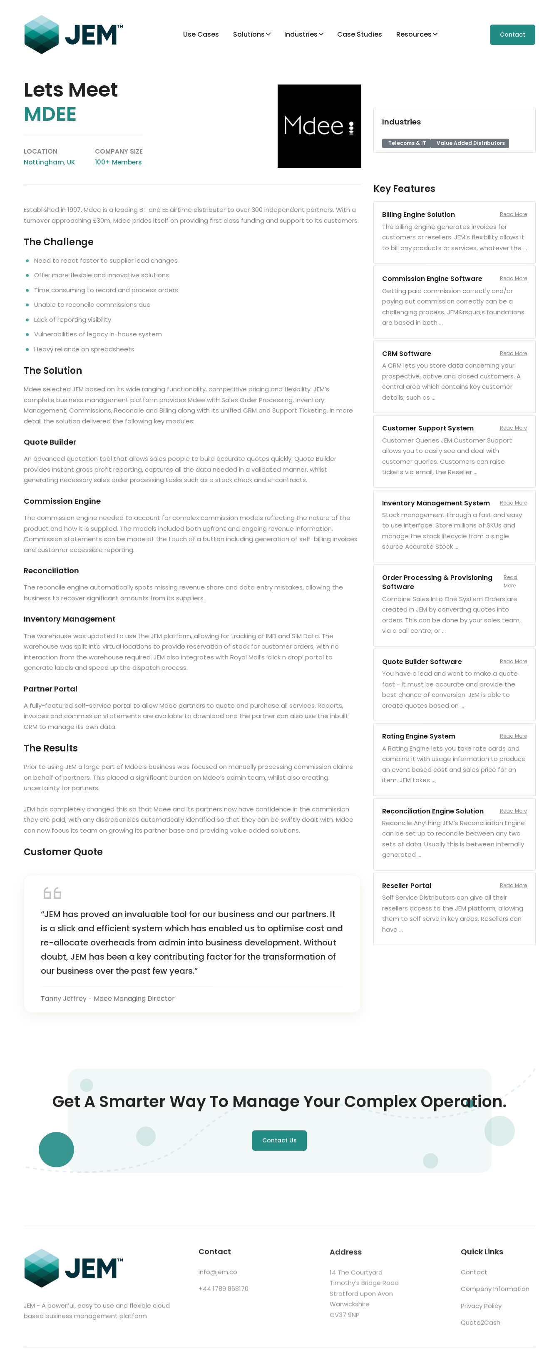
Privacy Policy (481, 1309)
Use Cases (201, 34)
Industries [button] (301, 34)
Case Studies (359, 34)
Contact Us (279, 1142)
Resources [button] (414, 34)
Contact (512, 34)
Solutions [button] (249, 34)
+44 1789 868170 (223, 1291)
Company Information (495, 1292)
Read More (513, 214)
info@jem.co (218, 1274)
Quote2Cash (480, 1325)
